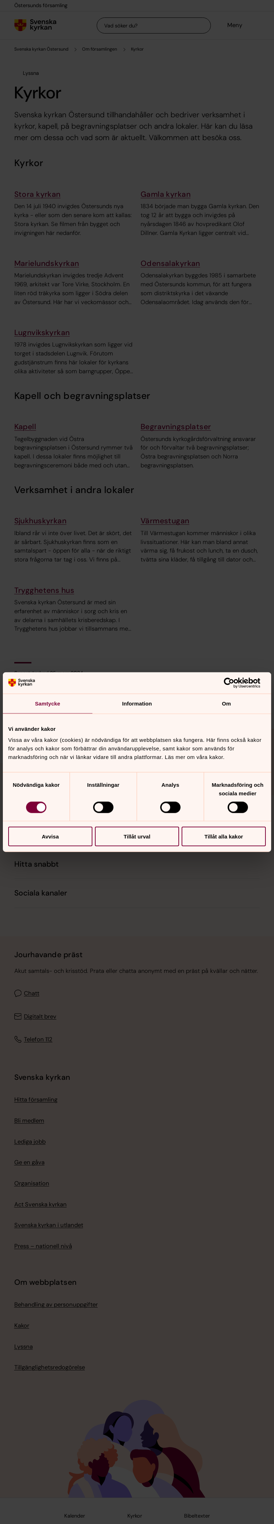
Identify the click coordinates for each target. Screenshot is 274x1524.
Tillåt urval (137, 836)
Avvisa (50, 836)
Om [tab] (226, 703)
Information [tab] (137, 703)
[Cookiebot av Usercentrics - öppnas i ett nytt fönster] (234, 682)
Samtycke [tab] (47, 703)
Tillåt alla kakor (223, 836)
